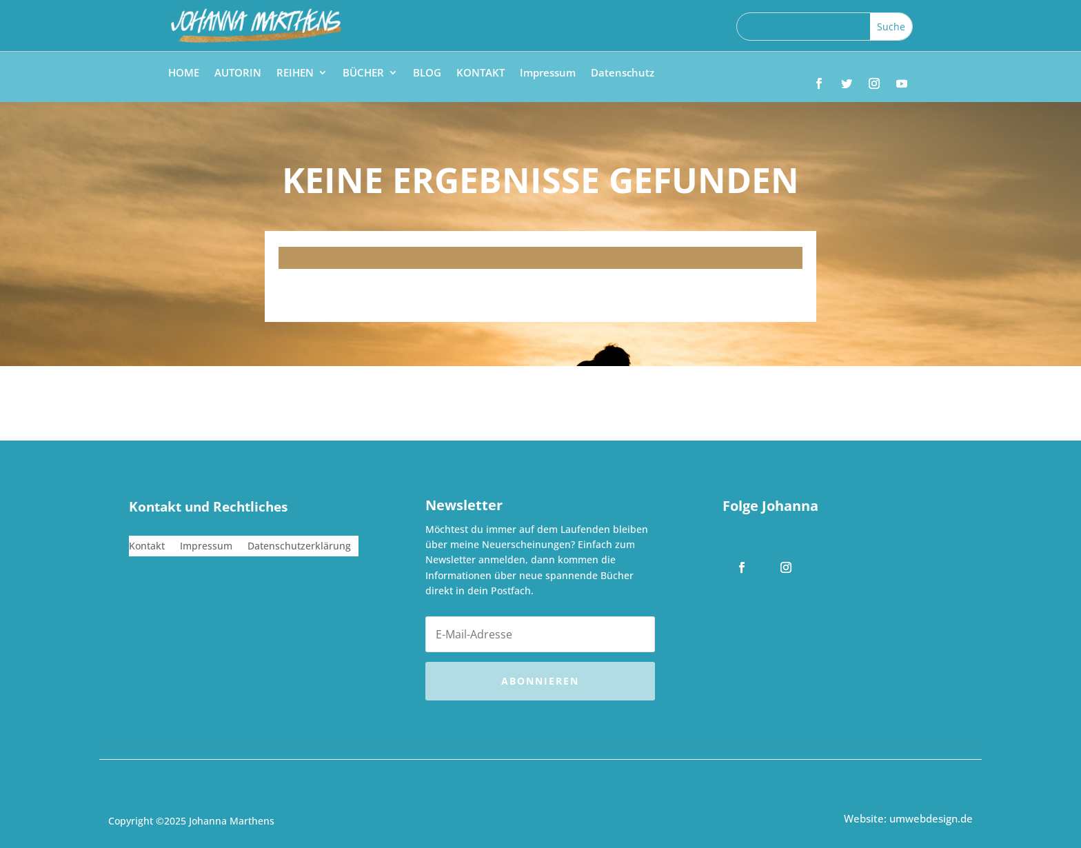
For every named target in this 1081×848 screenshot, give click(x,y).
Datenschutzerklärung (299, 546)
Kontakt (147, 546)
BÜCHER (363, 73)
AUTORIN (237, 73)
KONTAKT (480, 73)
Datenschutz (622, 73)
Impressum (548, 73)
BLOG (427, 73)
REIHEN (295, 73)
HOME (183, 73)
